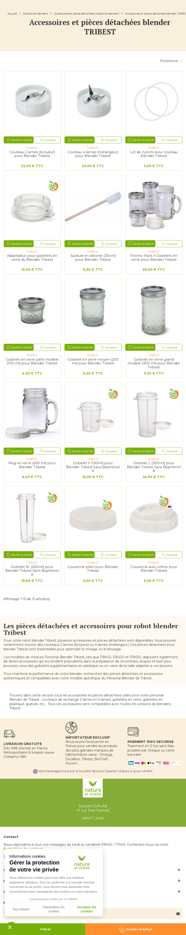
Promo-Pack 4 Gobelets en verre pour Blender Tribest (153, 258)
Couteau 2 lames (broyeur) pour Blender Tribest (32, 154)
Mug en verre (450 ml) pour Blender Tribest (32, 465)
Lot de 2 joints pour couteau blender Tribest (154, 154)
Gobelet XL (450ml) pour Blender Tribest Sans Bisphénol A (32, 571)
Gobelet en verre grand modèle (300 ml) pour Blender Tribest (154, 363)
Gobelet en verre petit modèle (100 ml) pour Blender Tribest (32, 361)
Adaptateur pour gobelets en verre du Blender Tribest (32, 258)
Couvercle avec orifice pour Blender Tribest (154, 569)
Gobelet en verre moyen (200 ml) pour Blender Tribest (93, 361)
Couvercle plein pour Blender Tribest (93, 569)
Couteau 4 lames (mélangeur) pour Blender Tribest (93, 154)
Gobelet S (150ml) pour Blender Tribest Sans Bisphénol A (93, 467)
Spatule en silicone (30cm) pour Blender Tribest (93, 258)
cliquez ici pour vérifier (135, 771)
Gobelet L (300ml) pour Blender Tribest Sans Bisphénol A (154, 467)
